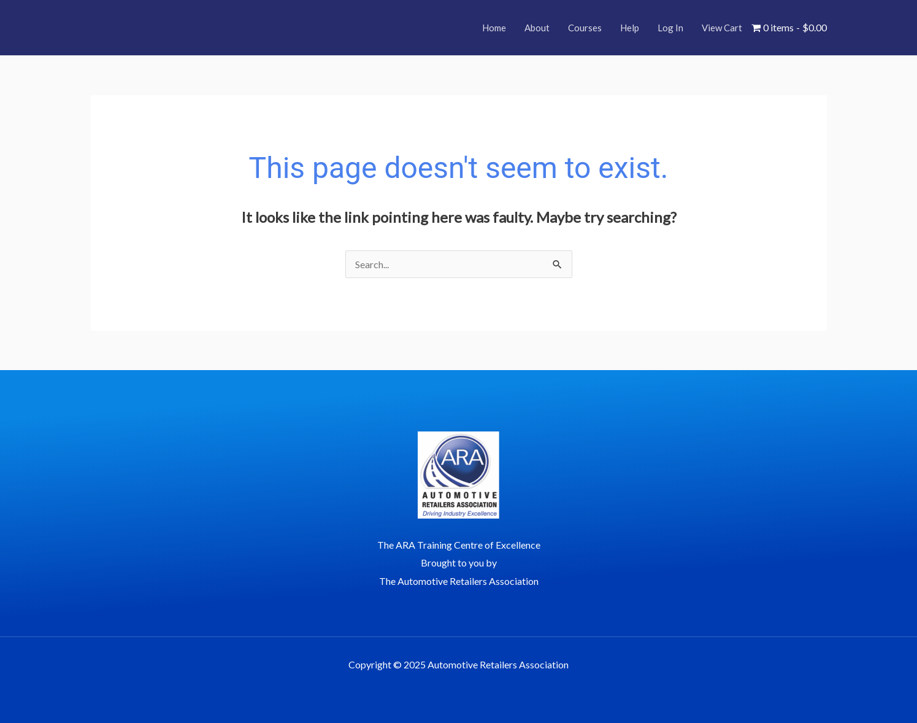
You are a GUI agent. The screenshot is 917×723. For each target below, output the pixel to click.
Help (629, 27)
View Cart (722, 27)
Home (494, 27)
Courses (585, 27)
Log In (670, 27)
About (537, 27)
